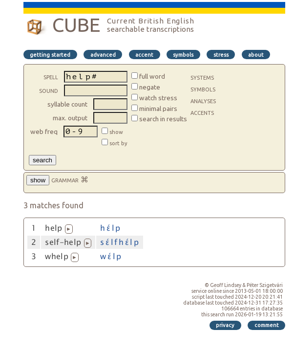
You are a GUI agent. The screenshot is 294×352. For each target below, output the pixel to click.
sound (48, 90)
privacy (225, 325)
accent (144, 55)
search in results (163, 119)
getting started (50, 55)
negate (149, 87)
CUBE (76, 25)
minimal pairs (158, 108)
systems (202, 76)
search (42, 160)
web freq (44, 131)
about (256, 55)
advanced (103, 55)
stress (221, 55)
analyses (203, 100)
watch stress (158, 98)
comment (266, 325)
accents (202, 112)
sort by (118, 143)
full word (152, 76)
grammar (65, 179)
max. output (70, 118)
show (118, 132)
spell (50, 76)
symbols (183, 55)
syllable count (67, 104)
